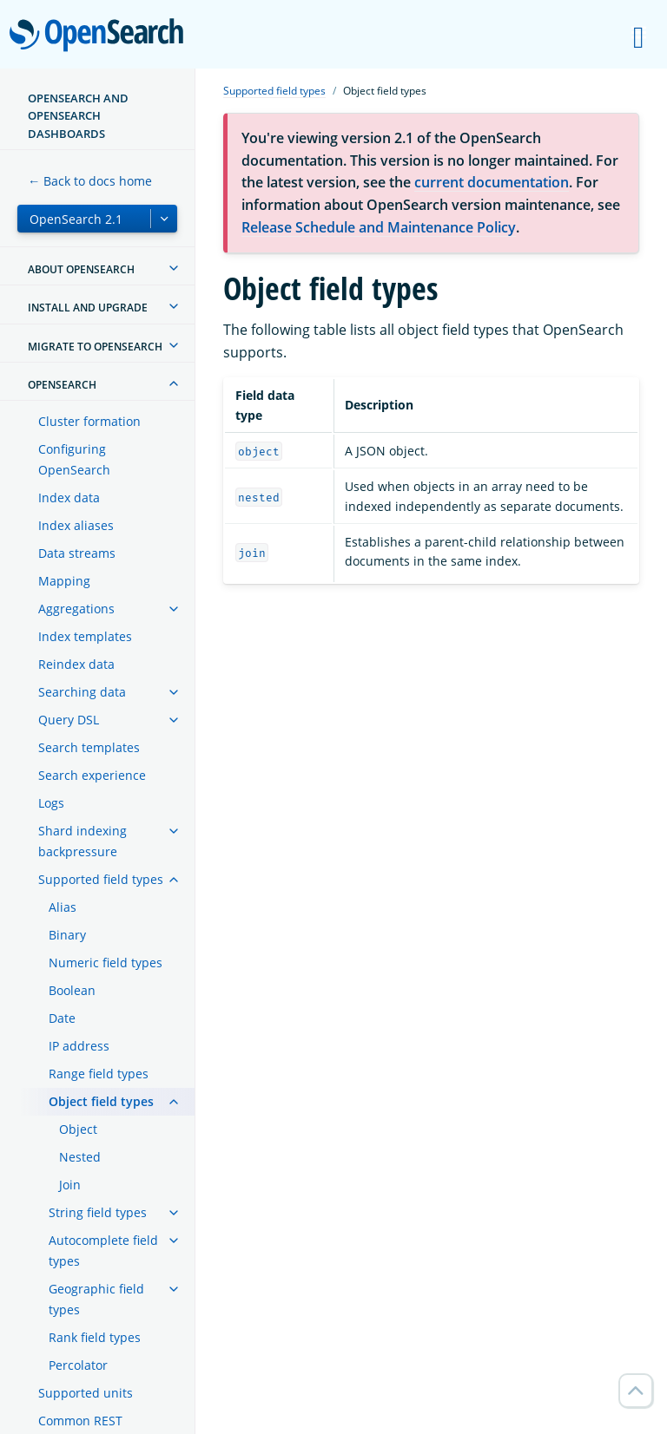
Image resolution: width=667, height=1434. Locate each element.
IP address (79, 1046)
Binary (67, 935)
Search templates (89, 747)
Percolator (78, 1365)
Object (78, 1129)
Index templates (85, 636)
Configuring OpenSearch (74, 459)
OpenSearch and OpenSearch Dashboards (78, 115)
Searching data (82, 692)
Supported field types (100, 879)
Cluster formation (89, 421)
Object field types (101, 1101)
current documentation (491, 182)
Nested (80, 1157)
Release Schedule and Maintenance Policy (378, 227)
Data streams (77, 553)
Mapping (64, 581)
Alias (62, 907)
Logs (51, 803)
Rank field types (95, 1337)
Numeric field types (105, 962)
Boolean (72, 990)
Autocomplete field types (103, 1250)
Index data (69, 497)
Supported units (85, 1393)
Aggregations (76, 608)
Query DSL (68, 719)
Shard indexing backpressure (82, 841)
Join (70, 1184)
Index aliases (76, 525)
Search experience (92, 775)
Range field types (99, 1073)
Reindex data (76, 664)
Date (62, 1018)
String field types (98, 1212)
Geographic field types (96, 1299)
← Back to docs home (90, 181)
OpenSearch (101, 36)
